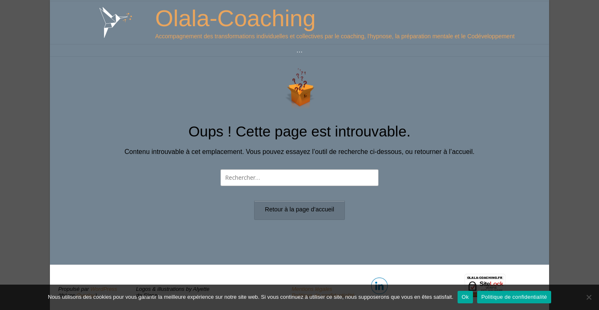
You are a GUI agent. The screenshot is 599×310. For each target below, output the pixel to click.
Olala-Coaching (235, 18)
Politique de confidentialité (514, 297)
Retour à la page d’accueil (299, 209)
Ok (465, 297)
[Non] (588, 297)
